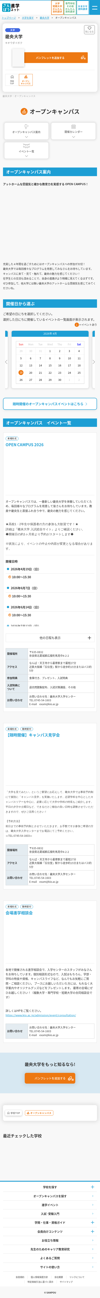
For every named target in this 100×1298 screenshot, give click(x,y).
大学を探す (28, 17)
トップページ (9, 17)
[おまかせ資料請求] (83, 7)
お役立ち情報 (50, 1240)
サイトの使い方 (50, 1267)
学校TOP (12, 82)
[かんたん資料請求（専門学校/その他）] (70, 7)
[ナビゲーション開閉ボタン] (94, 7)
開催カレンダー (74, 129)
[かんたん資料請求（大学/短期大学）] (57, 7)
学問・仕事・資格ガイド (50, 1222)
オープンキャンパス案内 (26, 129)
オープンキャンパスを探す (50, 1196)
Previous (6, 361)
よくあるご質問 (50, 1258)
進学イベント (50, 1205)
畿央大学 (44, 17)
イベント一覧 (26, 148)
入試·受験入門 (50, 1214)
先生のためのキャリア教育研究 (50, 1249)
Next (93, 361)
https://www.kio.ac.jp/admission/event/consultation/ (41, 1015)
